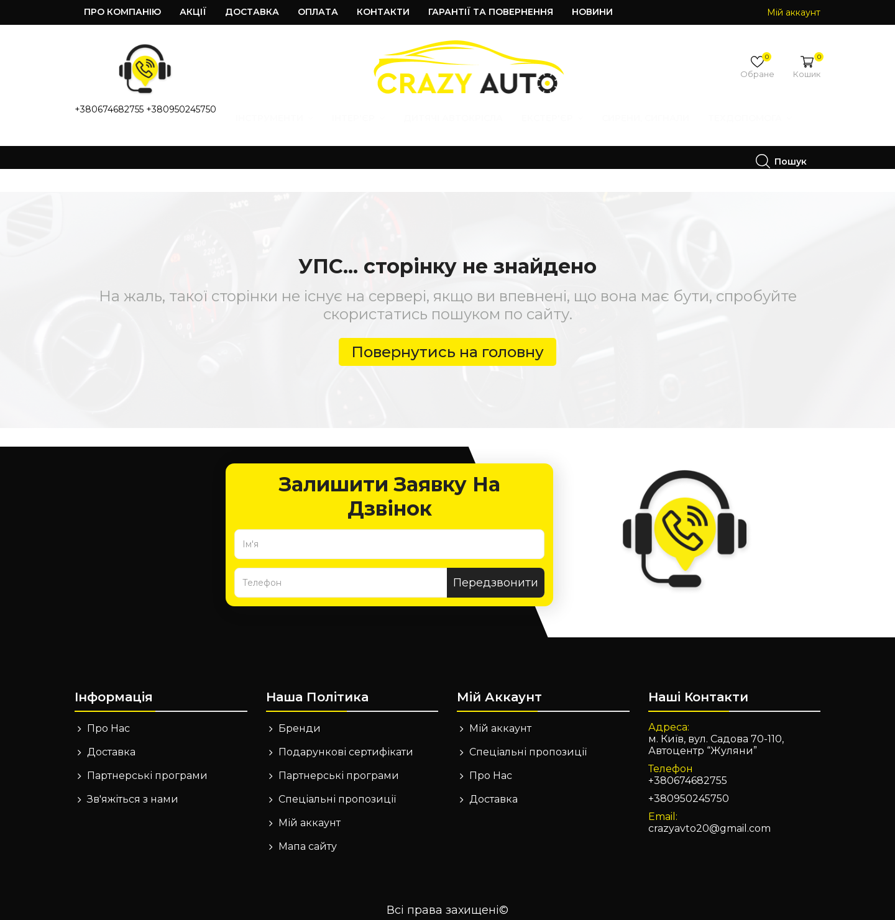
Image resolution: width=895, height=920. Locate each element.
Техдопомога (603, 144)
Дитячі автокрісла (306, 144)
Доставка (252, 11)
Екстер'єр (405, 144)
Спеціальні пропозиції (337, 790)
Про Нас (108, 720)
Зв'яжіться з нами (132, 790)
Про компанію (122, 11)
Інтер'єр (211, 144)
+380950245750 (181, 109)
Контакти (383, 11)
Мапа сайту (307, 838)
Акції (193, 11)
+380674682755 (109, 109)
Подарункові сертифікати (345, 743)
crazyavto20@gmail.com (709, 820)
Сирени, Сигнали (498, 144)
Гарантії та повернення (490, 11)
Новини (592, 11)
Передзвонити (495, 574)
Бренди (299, 720)
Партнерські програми (147, 767)
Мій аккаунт (309, 814)
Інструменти (127, 144)
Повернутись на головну (447, 343)
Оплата (318, 11)
